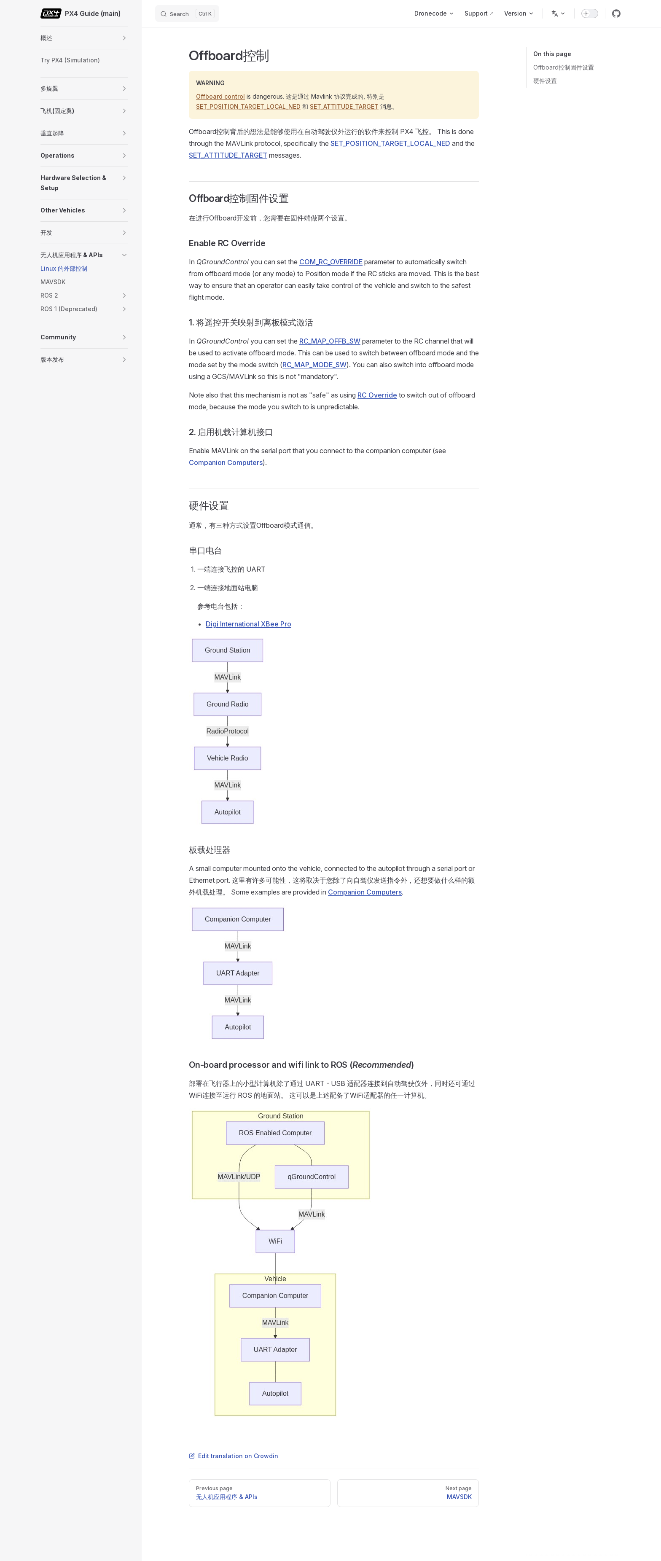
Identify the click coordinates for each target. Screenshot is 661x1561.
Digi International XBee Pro (248, 624)
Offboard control (220, 96)
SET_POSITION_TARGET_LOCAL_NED (248, 106)
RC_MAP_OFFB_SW (329, 341)
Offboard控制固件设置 (563, 67)
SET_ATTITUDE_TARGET (344, 106)
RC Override (377, 395)
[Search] (187, 13)
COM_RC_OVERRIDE (331, 262)
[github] (616, 13)
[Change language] (558, 13)
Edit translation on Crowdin (233, 1455)
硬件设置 (545, 80)
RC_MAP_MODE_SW (314, 364)
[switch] (589, 13)
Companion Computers (226, 462)
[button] (124, 38)
